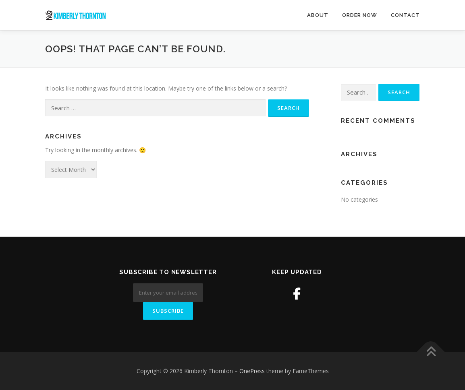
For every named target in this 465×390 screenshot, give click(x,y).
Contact (405, 15)
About (317, 15)
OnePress (252, 371)
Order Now (359, 15)
